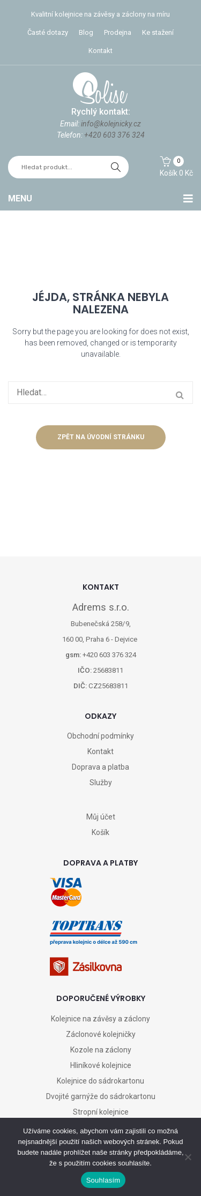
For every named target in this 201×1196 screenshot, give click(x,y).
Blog (86, 32)
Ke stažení (158, 32)
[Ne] (187, 1157)
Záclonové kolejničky (101, 1034)
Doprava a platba (100, 767)
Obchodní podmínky (100, 736)
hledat (116, 167)
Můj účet (100, 817)
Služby (101, 782)
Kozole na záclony (100, 1049)
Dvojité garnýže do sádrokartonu (100, 1096)
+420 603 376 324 (114, 135)
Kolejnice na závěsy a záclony (100, 1018)
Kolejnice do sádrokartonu (100, 1081)
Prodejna (117, 32)
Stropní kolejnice (101, 1112)
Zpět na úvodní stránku (100, 437)
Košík (100, 832)
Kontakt (100, 50)
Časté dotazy (47, 32)
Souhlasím (103, 1180)
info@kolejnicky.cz (111, 123)
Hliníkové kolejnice (100, 1065)
